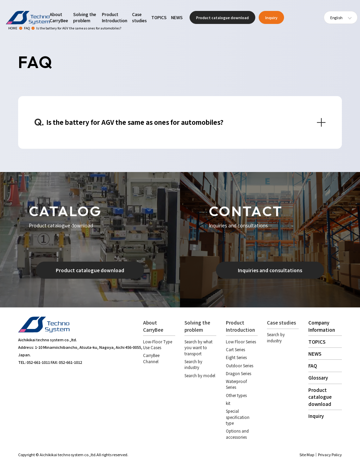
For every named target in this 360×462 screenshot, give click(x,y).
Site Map (306, 454)
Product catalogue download (222, 17)
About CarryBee (59, 17)
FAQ (312, 365)
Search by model (199, 375)
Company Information (321, 326)
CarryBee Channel (151, 358)
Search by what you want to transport (198, 347)
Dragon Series (238, 373)
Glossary (318, 377)
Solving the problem (84, 17)
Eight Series (236, 357)
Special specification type (237, 417)
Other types (236, 395)
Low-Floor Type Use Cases (157, 344)
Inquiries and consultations (270, 270)
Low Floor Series (241, 341)
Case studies (139, 17)
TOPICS (159, 17)
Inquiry (271, 17)
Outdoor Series (239, 365)
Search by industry (193, 364)
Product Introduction (114, 17)
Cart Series (235, 349)
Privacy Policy (330, 454)
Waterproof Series (236, 384)
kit (228, 403)
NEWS (177, 17)
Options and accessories (237, 433)
